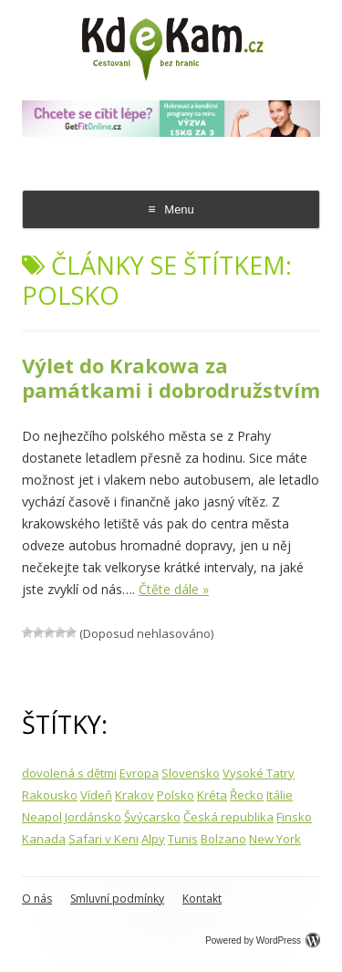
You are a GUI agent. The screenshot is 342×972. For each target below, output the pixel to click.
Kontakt (202, 898)
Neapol (42, 817)
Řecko (247, 795)
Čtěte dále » (174, 589)
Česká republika (228, 817)
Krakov (134, 795)
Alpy (153, 839)
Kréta (212, 795)
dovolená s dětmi (69, 773)
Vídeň (96, 795)
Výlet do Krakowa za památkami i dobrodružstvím (171, 377)
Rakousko (50, 795)
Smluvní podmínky (117, 898)
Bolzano (223, 839)
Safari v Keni (103, 839)
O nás (37, 898)
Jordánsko (93, 817)
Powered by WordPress (262, 940)
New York (275, 839)
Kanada (44, 839)
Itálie (279, 795)
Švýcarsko (152, 817)
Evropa (139, 773)
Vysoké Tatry (259, 773)
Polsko (175, 795)
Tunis (183, 839)
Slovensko (190, 773)
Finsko (294, 817)
